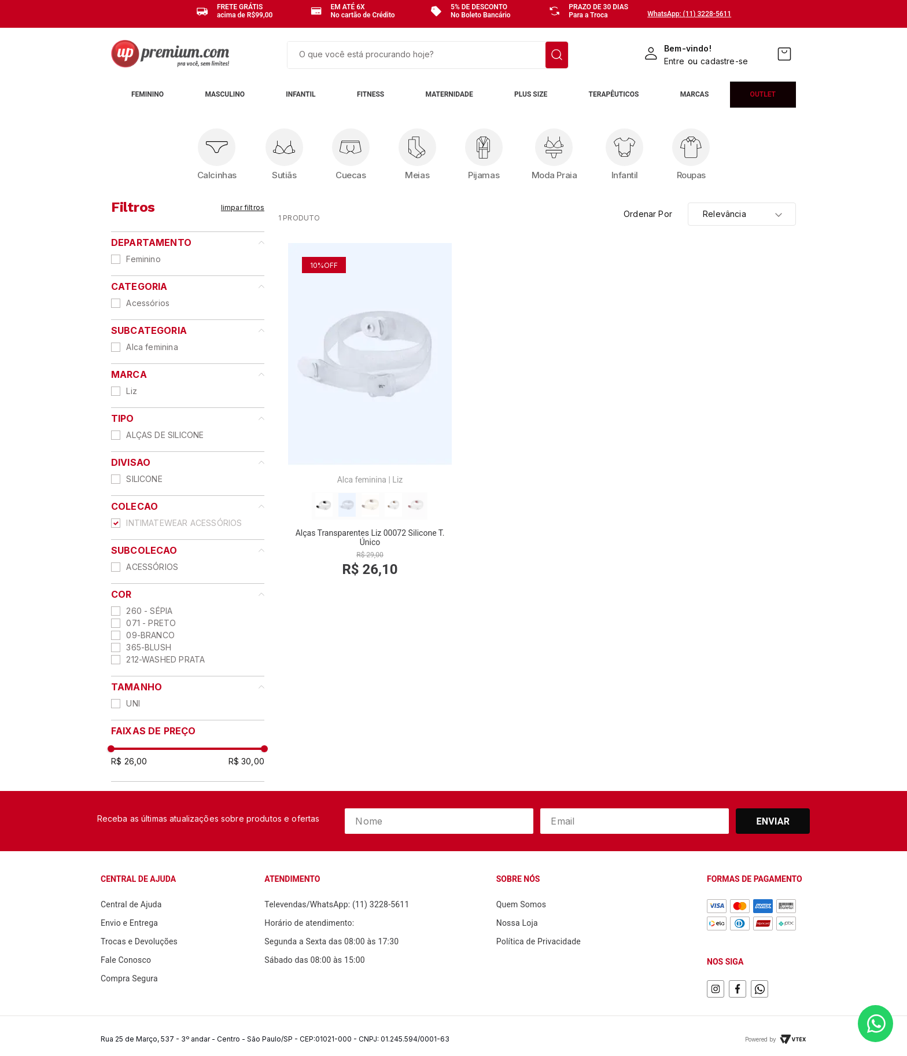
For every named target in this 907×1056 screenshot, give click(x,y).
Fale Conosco (126, 960)
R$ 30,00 (246, 761)
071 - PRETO (151, 623)
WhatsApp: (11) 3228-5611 (689, 14)
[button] (187, 242)
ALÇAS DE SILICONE (165, 435)
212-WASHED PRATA (165, 659)
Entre (674, 61)
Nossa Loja (517, 923)
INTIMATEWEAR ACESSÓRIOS (184, 523)
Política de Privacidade (538, 941)
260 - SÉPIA (149, 611)
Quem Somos (521, 904)
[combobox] (428, 55)
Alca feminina (152, 347)
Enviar (773, 821)
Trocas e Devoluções (139, 941)
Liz (131, 391)
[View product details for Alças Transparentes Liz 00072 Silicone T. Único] (370, 417)
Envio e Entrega (129, 923)
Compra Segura (129, 978)
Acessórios (147, 303)
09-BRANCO (150, 635)
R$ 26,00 (129, 761)
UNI (133, 703)
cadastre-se (724, 61)
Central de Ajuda (131, 904)
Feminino (143, 259)
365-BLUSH (148, 647)
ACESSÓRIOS (152, 567)
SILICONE (144, 479)
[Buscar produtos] (556, 55)
